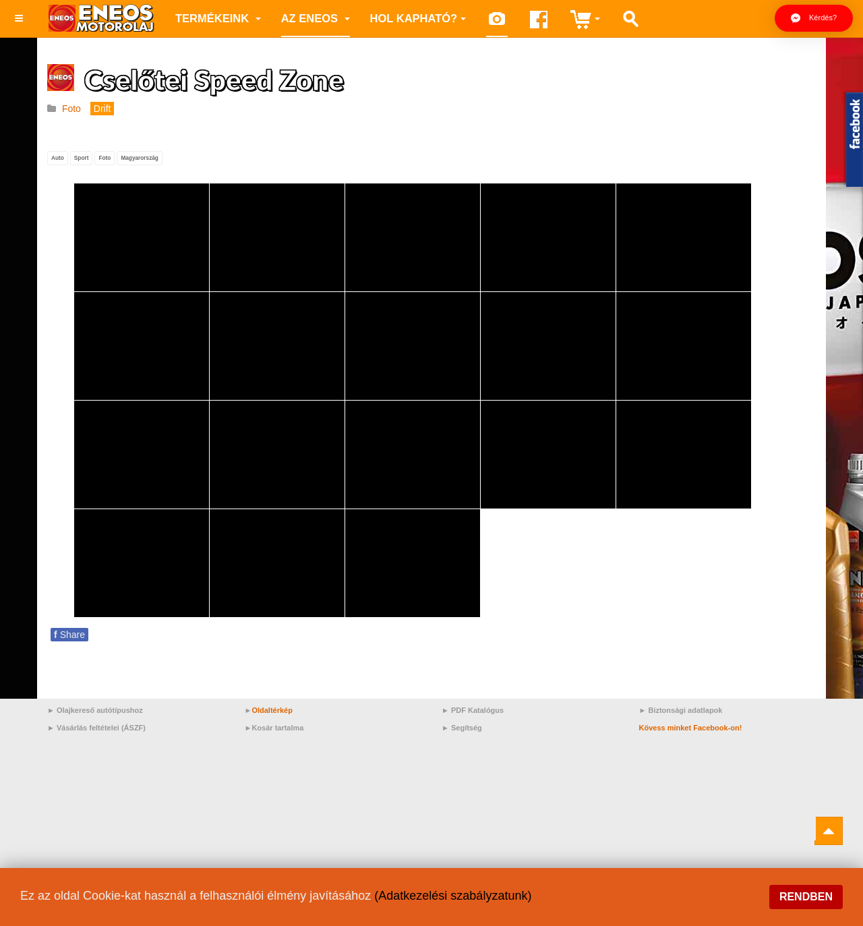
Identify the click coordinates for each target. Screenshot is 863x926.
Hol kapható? (418, 18)
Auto (57, 158)
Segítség (466, 728)
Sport (81, 158)
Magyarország (139, 158)
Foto (104, 158)
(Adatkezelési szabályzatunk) (452, 895)
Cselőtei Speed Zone (214, 79)
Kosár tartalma (277, 728)
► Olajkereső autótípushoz (95, 710)
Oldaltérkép (272, 710)
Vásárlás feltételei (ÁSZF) (101, 728)
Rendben (806, 896)
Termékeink (218, 18)
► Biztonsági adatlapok (681, 710)
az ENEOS (315, 18)
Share (69, 634)
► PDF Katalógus (473, 710)
